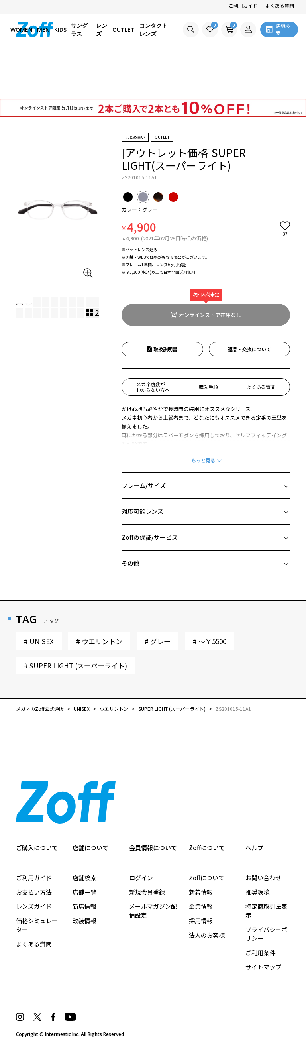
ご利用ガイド (243, 5)
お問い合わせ (263, 877)
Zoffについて (206, 877)
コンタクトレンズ (153, 29)
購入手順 (208, 386)
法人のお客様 (207, 935)
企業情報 (201, 906)
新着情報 (201, 892)
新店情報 (84, 906)
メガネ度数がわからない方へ (153, 387)
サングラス (79, 29)
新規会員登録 (147, 892)
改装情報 (84, 920)
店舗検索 (84, 877)
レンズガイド (34, 906)
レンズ (101, 29)
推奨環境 (257, 892)
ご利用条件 (260, 952)
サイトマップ (263, 967)
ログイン (141, 877)
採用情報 (201, 920)
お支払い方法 (34, 892)
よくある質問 (279, 5)
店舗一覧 (84, 892)
